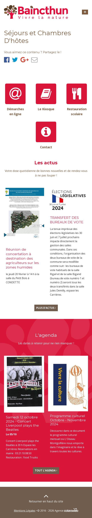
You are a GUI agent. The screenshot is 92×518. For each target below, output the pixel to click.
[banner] (36, 12)
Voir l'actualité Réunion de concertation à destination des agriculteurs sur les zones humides (24, 237)
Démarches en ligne (15, 111)
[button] (85, 12)
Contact (46, 147)
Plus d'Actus (46, 308)
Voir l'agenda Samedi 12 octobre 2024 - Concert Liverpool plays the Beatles (24, 409)
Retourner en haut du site (46, 501)
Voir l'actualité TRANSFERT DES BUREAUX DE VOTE (68, 243)
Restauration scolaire (77, 111)
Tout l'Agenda (46, 471)
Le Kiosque (46, 109)
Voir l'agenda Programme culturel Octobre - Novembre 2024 (68, 406)
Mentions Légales (24, 510)
